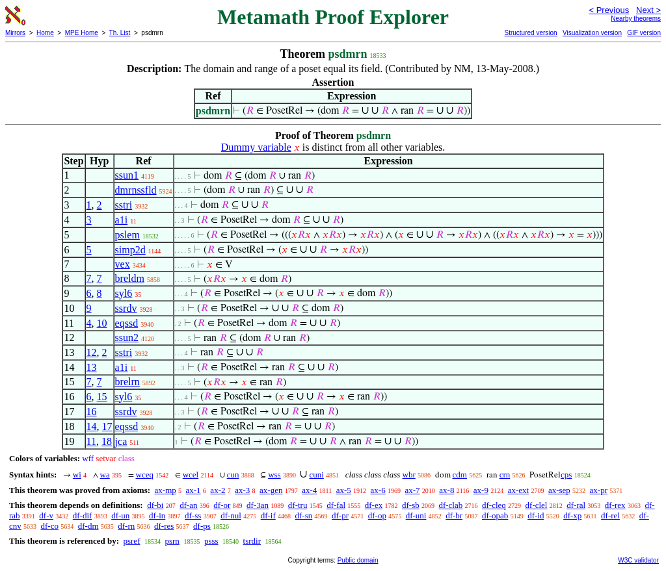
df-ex (373, 505)
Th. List (120, 32)
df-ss (193, 515)
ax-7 (412, 490)
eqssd (127, 323)
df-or (221, 505)
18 (106, 441)
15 (102, 396)
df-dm (88, 526)
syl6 (124, 293)
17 (107, 426)
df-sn (304, 515)
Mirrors (15, 32)
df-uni (416, 515)
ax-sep (559, 490)
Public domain (358, 560)
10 (102, 323)
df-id (535, 515)
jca (121, 441)
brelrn (127, 381)
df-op (377, 515)
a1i (121, 219)
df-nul (230, 515)
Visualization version (592, 32)
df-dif (82, 515)
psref (131, 541)
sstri (124, 204)
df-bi (155, 505)
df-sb (411, 505)
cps (566, 474)
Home (45, 32)
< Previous (609, 10)
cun (233, 474)
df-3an (257, 505)
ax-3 (242, 490)
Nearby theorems (636, 18)
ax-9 (480, 490)
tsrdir (252, 541)
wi (77, 474)
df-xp (572, 515)
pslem (127, 234)
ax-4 (309, 490)
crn (505, 474)
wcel (191, 474)
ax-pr (598, 490)
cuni (316, 474)
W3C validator (638, 560)
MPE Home (81, 32)
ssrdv (126, 308)
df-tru (298, 505)
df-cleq (494, 505)
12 (92, 352)
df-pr (340, 515)
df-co (50, 526)
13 (92, 367)
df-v (46, 515)
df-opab (495, 515)
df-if (268, 515)
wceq (144, 474)
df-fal (335, 505)
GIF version (644, 32)
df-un (120, 515)
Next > (648, 10)
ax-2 (217, 490)
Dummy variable (256, 147)
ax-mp (165, 490)
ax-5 (343, 490)
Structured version (530, 32)
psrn (172, 541)
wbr (409, 474)
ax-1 (193, 490)
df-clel (537, 505)
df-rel (610, 515)
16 (92, 411)
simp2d (130, 249)
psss (211, 541)
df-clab (450, 505)
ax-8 (446, 490)
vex (122, 264)
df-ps (202, 526)
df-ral (575, 505)
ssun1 (127, 175)
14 (92, 426)
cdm (460, 474)
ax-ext (518, 490)
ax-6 (378, 490)
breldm (129, 278)
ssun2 (127, 337)
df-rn (126, 526)
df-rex (615, 505)
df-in (157, 515)
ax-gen (271, 490)
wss (274, 474)
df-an (188, 505)
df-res (164, 526)
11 (91, 441)
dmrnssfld (136, 190)
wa (105, 474)
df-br (454, 515)
